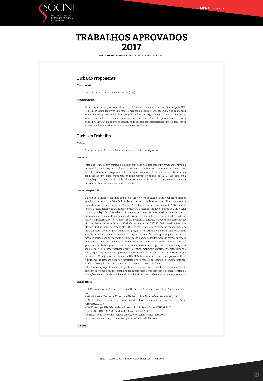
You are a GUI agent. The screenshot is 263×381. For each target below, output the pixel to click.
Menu (203, 8)
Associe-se (115, 359)
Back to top (256, 374)
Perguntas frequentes (137, 359)
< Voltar (82, 326)
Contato (159, 359)
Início (102, 359)
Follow (218, 8)
